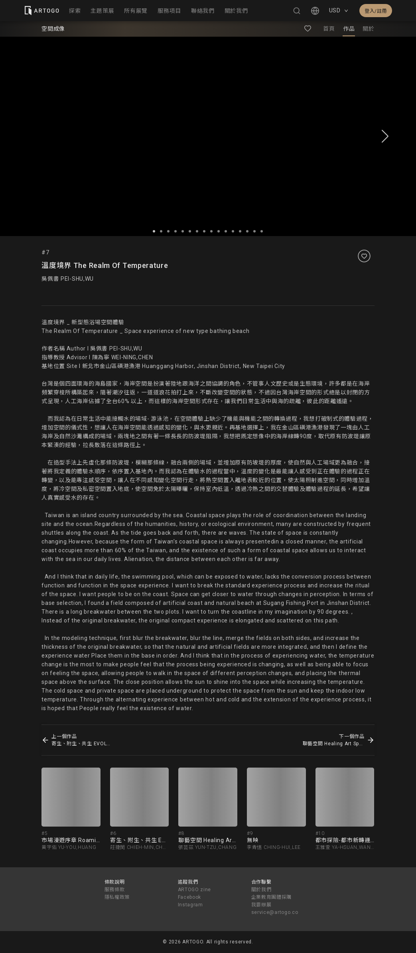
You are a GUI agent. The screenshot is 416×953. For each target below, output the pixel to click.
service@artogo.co (274, 912)
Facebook (189, 897)
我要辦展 (261, 905)
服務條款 (114, 889)
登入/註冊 (376, 11)
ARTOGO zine (194, 889)
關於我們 (261, 889)
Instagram (190, 905)
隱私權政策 (117, 897)
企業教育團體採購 (271, 897)
